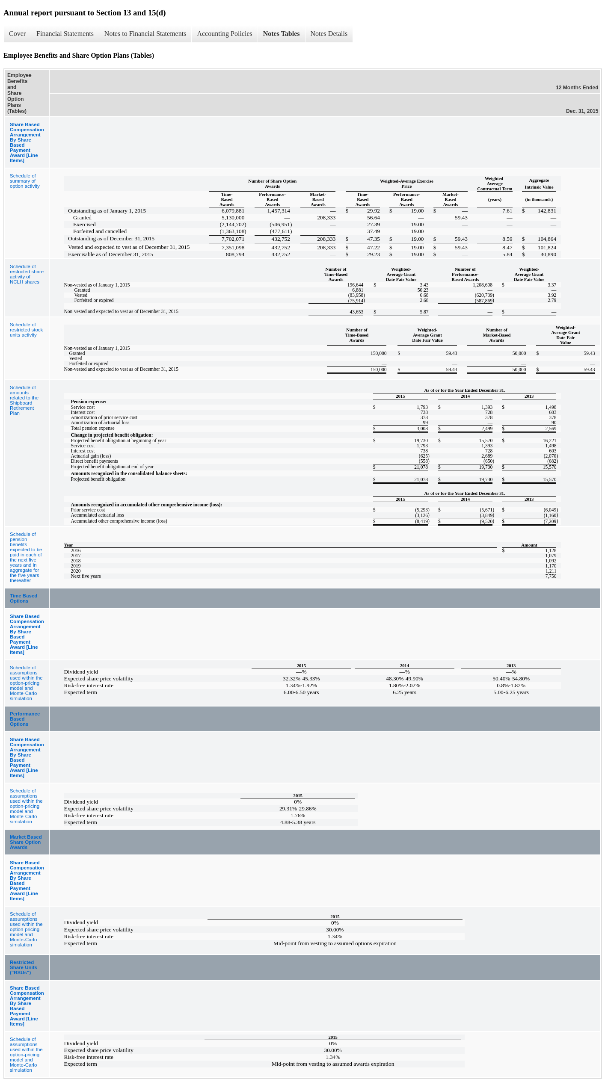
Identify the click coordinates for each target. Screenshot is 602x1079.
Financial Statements (65, 33)
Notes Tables (281, 33)
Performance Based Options (25, 719)
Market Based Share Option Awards (26, 842)
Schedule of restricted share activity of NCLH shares (27, 274)
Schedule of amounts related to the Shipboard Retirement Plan (24, 400)
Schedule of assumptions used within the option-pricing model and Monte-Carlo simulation (26, 683)
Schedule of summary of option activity (25, 181)
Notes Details (329, 33)
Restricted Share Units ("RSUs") (23, 967)
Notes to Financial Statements (145, 33)
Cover (17, 33)
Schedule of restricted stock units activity (26, 329)
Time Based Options (23, 598)
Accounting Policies (224, 33)
